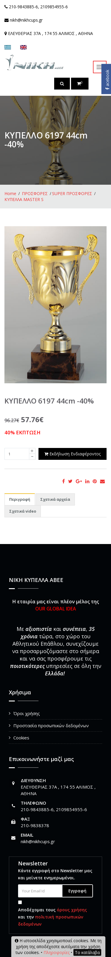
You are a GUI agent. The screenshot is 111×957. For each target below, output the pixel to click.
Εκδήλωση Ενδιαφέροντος (72, 454)
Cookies (21, 738)
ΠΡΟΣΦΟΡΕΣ (35, 193)
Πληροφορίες (57, 952)
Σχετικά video (22, 511)
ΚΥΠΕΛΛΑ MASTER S (24, 199)
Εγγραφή (77, 891)
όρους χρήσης (72, 910)
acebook (107, 80)
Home (10, 193)
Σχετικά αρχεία (55, 499)
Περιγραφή (19, 499)
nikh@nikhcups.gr (38, 841)
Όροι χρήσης (26, 713)
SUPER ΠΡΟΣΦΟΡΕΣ (72, 193)
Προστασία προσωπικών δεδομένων (51, 725)
